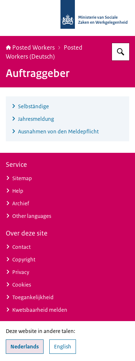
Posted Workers (30, 47)
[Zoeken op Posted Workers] (120, 51)
